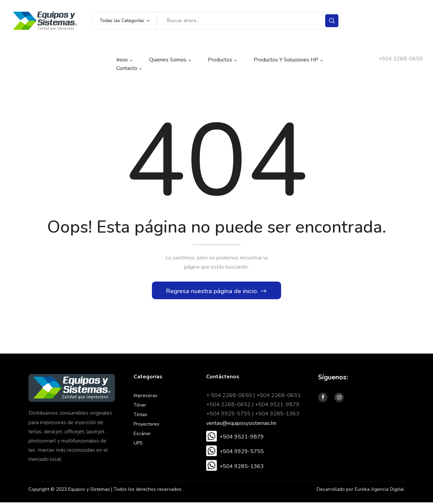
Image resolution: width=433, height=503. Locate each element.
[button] (235, 437)
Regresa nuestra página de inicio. (213, 292)
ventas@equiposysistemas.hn (241, 423)
